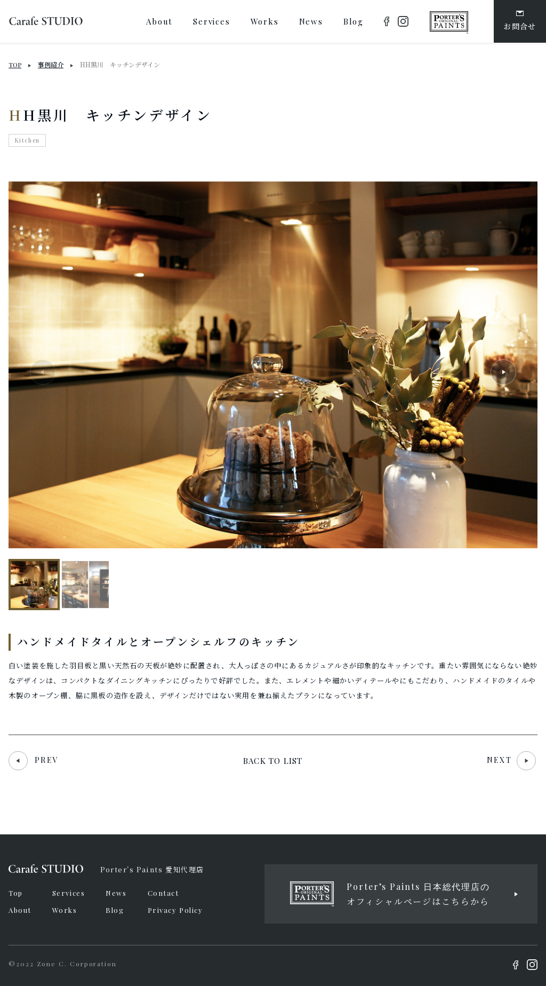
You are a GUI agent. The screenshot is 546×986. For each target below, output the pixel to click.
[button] (503, 372)
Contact (163, 892)
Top (16, 892)
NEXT (511, 760)
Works (64, 909)
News (116, 892)
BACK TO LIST (272, 760)
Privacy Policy (175, 909)
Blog (115, 909)
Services (68, 892)
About (20, 909)
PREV (34, 760)
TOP (15, 64)
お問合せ (519, 21)
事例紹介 (50, 64)
